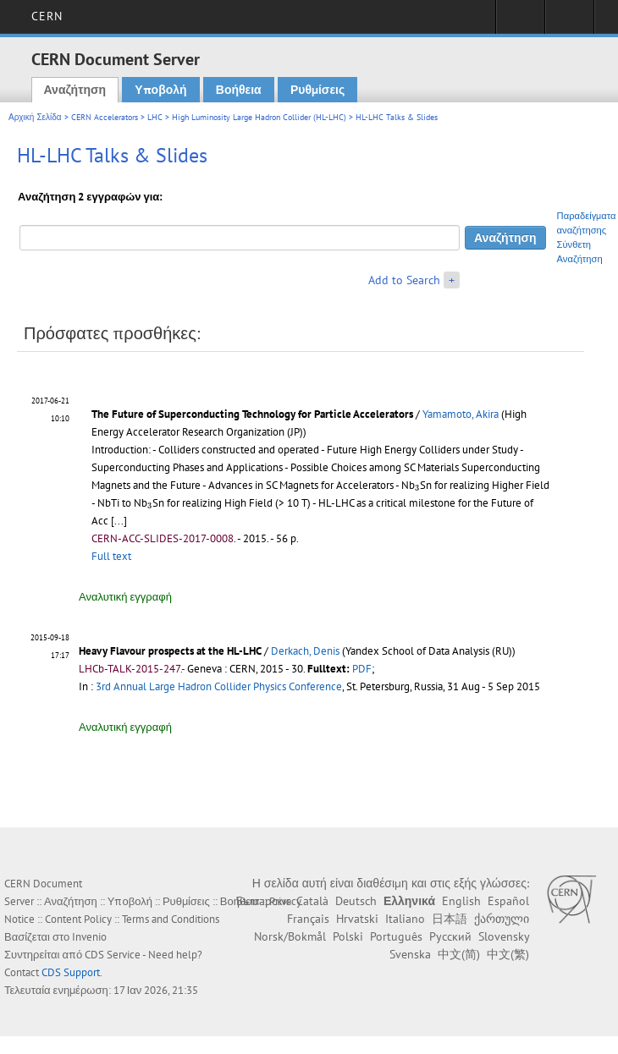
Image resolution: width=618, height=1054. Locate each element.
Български (263, 901)
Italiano (405, 918)
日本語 (449, 918)
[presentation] (417, 487)
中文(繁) (508, 954)
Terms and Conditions (170, 919)
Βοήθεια (239, 89)
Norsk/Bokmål (290, 936)
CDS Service (113, 954)
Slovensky (503, 936)
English (461, 901)
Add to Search (404, 280)
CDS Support (70, 972)
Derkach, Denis (305, 651)
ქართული (501, 918)
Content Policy (78, 919)
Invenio (89, 937)
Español (508, 901)
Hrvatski (357, 918)
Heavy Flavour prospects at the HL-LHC (170, 651)
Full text (111, 556)
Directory (569, 22)
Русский (450, 936)
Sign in (520, 22)
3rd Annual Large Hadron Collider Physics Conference (219, 686)
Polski (348, 936)
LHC (155, 117)
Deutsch (356, 901)
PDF (362, 668)
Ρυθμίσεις (317, 89)
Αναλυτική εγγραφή (125, 597)
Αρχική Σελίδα (35, 117)
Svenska (410, 954)
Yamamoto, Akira (460, 414)
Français (308, 918)
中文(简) (459, 954)
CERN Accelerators (104, 117)
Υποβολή (160, 89)
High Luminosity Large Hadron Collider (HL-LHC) (259, 117)
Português (396, 936)
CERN (47, 16)
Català (312, 901)
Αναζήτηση (75, 89)
